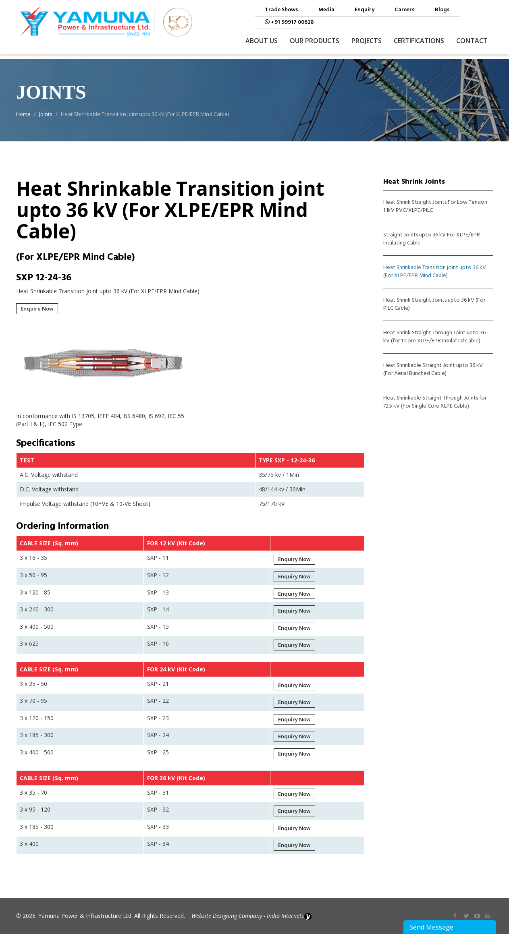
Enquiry (364, 10)
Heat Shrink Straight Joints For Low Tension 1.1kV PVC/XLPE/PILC (435, 207)
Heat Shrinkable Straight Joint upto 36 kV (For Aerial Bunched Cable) (433, 370)
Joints (45, 114)
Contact (472, 40)
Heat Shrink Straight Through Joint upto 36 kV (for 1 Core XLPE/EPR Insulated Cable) (434, 337)
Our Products (314, 40)
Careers (405, 10)
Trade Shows (281, 10)
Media (326, 10)
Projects (366, 40)
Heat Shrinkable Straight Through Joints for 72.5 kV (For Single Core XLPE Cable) (434, 402)
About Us (261, 40)
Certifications (419, 40)
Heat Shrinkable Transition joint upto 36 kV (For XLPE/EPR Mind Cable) (434, 272)
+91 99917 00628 (289, 23)
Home (23, 114)
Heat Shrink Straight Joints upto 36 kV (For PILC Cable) (434, 304)
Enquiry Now (294, 559)
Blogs (442, 10)
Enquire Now (37, 308)
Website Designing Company (226, 916)
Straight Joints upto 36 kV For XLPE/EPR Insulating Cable (431, 239)
